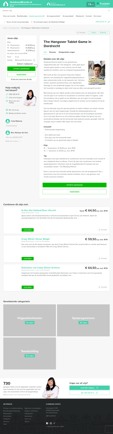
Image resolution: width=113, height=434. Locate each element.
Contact (92, 16)
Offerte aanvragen (21, 69)
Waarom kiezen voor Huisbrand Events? (16, 395)
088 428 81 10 (101, 21)
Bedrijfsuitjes (22, 16)
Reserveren (21, 75)
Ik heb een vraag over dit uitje (21, 80)
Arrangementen (54, 16)
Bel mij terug (12, 110)
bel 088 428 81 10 (89, 393)
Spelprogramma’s (37, 16)
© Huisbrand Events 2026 (55, 426)
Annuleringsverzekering (11, 411)
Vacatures (6, 419)
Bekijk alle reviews (13, 142)
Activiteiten (28, 416)
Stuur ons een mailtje (13, 102)
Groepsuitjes (70, 16)
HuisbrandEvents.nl (28, 3)
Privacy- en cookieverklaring (13, 408)
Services (6, 421)
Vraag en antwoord (31, 411)
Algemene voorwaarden (33, 408)
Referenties (7, 416)
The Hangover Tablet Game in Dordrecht (35, 28)
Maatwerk (83, 16)
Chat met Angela (14, 98)
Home (5, 28)
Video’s (27, 421)
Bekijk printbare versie (16, 114)
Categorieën (29, 413)
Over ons (28, 419)
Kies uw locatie (9, 16)
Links (5, 424)
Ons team (101, 16)
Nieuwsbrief (7, 413)
